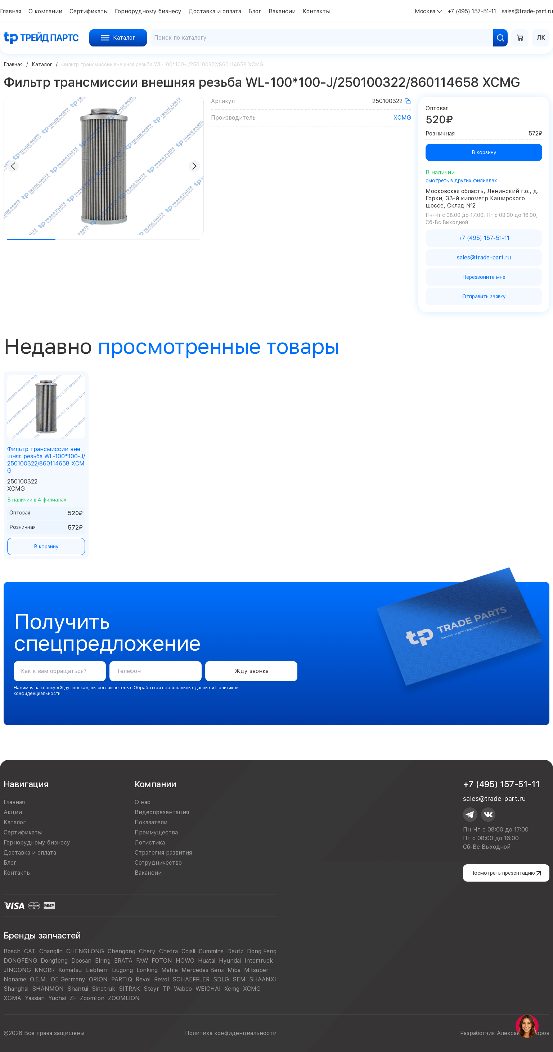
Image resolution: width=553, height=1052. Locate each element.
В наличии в (37, 500)
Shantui (77, 988)
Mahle (169, 970)
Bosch (12, 951)
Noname (15, 979)
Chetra (168, 951)
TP (166, 988)
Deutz (235, 951)
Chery (147, 951)
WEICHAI (208, 988)
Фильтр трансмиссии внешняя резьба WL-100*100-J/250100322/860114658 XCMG (46, 460)
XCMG (402, 117)
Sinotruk (103, 988)
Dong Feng (261, 951)
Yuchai (57, 998)
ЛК (541, 37)
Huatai (206, 960)
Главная (13, 64)
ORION (98, 979)
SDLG (221, 979)
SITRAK (129, 988)
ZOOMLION (124, 998)
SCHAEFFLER (191, 979)
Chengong (121, 951)
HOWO (185, 960)
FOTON (162, 960)
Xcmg (231, 988)
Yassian (35, 998)
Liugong (122, 970)
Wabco (183, 988)
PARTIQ (121, 979)
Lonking (147, 970)
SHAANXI (262, 979)
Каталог (42, 64)
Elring (103, 960)
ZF (72, 998)
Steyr (151, 988)
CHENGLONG (85, 951)
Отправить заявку (484, 296)
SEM (239, 979)
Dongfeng (54, 960)
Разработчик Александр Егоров (504, 1033)
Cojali (188, 951)
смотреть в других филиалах (461, 180)
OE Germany (68, 979)
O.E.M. (38, 979)
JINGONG (17, 970)
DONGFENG (20, 960)
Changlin (51, 951)
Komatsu (70, 970)
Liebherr (96, 970)
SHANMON (48, 988)
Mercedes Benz (202, 970)
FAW (142, 960)
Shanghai (16, 988)
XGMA (12, 998)
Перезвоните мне (483, 277)
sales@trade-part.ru (494, 798)
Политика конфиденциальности (230, 1033)
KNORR (45, 970)
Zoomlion (92, 998)
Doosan (81, 960)
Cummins (211, 951)
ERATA (123, 960)
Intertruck (258, 960)
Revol (143, 979)
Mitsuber (256, 970)
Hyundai (230, 960)
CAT (30, 951)
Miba (234, 970)
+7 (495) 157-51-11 (501, 784)
